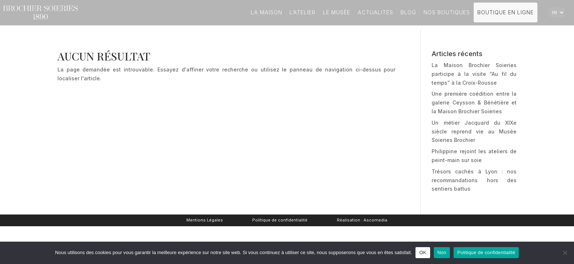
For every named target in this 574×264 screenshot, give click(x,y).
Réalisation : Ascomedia (362, 220)
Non (442, 252)
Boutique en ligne (505, 12)
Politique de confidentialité (280, 220)
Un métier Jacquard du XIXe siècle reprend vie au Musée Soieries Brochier (474, 131)
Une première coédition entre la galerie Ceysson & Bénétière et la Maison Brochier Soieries (474, 102)
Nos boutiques (447, 12)
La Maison (266, 12)
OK (422, 252)
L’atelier (303, 12)
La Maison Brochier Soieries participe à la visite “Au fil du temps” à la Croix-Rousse (474, 74)
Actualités (375, 12)
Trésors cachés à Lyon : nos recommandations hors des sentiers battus (474, 180)
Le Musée (336, 12)
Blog (408, 12)
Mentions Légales (204, 220)
